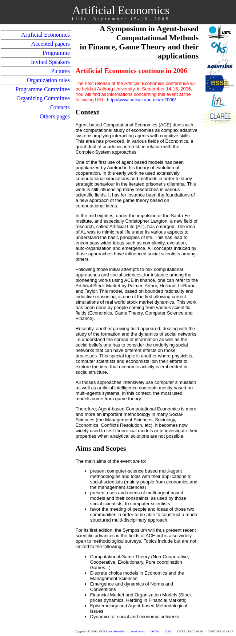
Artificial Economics (45, 35)
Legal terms (137, 631)
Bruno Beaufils (114, 631)
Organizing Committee (43, 98)
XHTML (155, 631)
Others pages (55, 116)
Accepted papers (50, 44)
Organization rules (48, 80)
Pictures (60, 71)
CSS (168, 631)
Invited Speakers (50, 62)
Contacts (59, 107)
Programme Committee (42, 89)
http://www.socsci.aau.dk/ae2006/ (141, 99)
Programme (56, 53)
